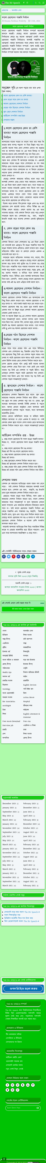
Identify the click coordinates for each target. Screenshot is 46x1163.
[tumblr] (23, 1085)
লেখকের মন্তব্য (9, 120)
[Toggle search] (40, 3)
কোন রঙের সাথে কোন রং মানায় (16, 99)
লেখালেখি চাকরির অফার (14, 1065)
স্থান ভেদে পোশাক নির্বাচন (14, 111)
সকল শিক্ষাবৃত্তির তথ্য (12, 915)
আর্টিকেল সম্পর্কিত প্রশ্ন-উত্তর (15, 115)
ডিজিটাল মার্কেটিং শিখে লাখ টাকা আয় (18, 918)
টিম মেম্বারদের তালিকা (13, 1034)
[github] (18, 1090)
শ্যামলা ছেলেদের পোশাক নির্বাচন (16, 103)
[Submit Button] (37, 1108)
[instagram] (12, 1090)
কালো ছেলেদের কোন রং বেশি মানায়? (18, 95)
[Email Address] (20, 1108)
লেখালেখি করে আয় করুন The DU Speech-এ (22, 912)
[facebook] (24, 2)
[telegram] (18, 1085)
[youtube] (12, 1085)
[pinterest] (33, 1085)
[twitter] (7, 1090)
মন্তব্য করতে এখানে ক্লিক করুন (23, 609)
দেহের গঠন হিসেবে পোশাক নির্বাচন (17, 107)
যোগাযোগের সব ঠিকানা (14, 1042)
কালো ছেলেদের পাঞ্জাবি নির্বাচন (23, 26)
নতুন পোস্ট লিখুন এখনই (14, 1069)
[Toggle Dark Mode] (36, 3)
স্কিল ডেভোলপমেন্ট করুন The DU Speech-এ (21, 921)
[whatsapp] (27, 2)
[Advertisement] (23, 769)
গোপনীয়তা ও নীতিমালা (14, 1038)
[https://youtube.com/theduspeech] (31, 2)
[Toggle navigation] (43, 3)
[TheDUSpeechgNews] (23, 988)
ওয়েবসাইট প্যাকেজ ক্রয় (14, 1061)
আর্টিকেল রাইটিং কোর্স (13, 1057)
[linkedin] (28, 1085)
